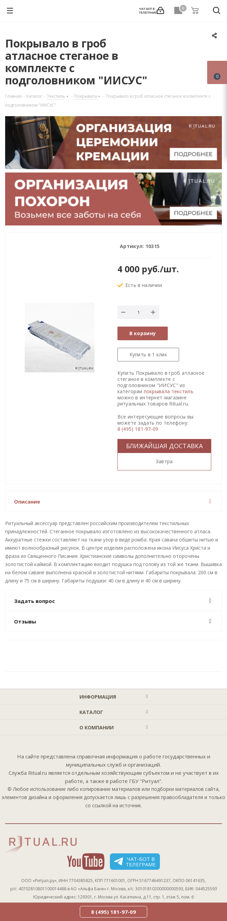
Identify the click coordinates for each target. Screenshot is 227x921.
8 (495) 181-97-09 (138, 429)
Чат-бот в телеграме (135, 861)
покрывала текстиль (168, 391)
